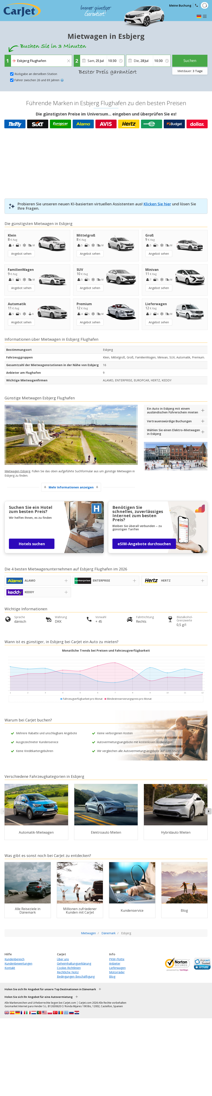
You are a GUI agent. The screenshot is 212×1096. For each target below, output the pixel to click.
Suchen (189, 60)
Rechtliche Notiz (68, 972)
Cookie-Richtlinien (69, 968)
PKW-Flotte (116, 959)
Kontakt (10, 968)
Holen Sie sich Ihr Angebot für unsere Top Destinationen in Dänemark (50, 989)
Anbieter (114, 963)
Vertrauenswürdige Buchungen (169, 421)
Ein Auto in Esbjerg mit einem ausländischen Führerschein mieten (172, 410)
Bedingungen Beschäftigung (76, 976)
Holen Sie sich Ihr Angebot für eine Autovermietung (39, 997)
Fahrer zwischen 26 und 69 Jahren (39, 80)
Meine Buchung (180, 5)
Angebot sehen (21, 254)
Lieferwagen (117, 968)
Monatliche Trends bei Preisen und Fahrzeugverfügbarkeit (106, 650)
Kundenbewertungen (18, 963)
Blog (112, 976)
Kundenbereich (14, 959)
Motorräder (117, 972)
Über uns (63, 959)
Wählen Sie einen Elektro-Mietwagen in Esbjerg (173, 432)
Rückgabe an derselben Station (35, 74)
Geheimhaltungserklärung (74, 963)
